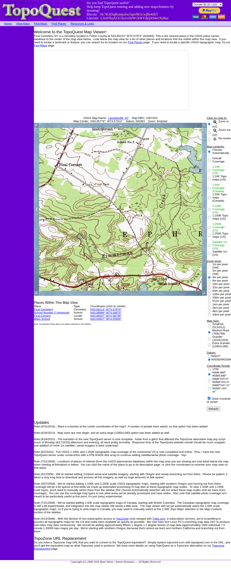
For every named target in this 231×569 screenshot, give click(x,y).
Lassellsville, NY (118, 118)
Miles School (42, 319)
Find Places (58, 23)
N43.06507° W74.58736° (106, 315)
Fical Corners (42, 315)
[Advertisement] (17, 90)
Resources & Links (82, 23)
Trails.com (158, 518)
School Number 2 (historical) (52, 312)
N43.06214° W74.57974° (106, 309)
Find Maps (40, 23)
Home (8, 23)
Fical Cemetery (43, 309)
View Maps (23, 23)
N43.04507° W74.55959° (106, 319)
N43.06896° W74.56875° (106, 312)
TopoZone (122, 518)
